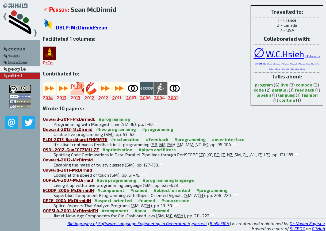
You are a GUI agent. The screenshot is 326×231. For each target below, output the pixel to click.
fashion (310, 94)
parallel (280, 89)
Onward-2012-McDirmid (68, 159)
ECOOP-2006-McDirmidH (68, 190)
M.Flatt (258, 63)
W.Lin (292, 69)
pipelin (263, 94)
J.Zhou (297, 69)
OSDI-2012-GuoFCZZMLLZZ (71, 149)
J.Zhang (277, 69)
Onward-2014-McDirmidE (69, 119)
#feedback (157, 139)
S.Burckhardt (267, 64)
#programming (114, 119)
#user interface (228, 139)
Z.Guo (313, 64)
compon (304, 84)
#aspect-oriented (113, 200)
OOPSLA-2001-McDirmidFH (70, 210)
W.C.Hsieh (285, 54)
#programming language (168, 180)
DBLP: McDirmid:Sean (81, 27)
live (284, 84)
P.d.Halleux (285, 64)
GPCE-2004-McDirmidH (67, 200)
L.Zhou (302, 69)
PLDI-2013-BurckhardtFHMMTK (75, 139)
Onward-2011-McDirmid (67, 169)
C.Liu (287, 69)
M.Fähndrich (277, 64)
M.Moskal (293, 64)
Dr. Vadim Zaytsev (307, 223)
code (259, 89)
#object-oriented (172, 190)
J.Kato (308, 64)
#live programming (116, 129)
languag (286, 94)
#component (110, 190)
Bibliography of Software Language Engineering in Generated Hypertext (137, 223)
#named (138, 190)
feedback (304, 89)
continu (287, 100)
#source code (175, 200)
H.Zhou (283, 69)
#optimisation (117, 149)
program (264, 84)
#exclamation (125, 139)
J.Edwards (312, 56)
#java (140, 210)
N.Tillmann (301, 64)
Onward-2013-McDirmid (68, 129)
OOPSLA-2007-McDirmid (68, 180)
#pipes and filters (157, 149)
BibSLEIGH (219, 223)
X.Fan (317, 64)
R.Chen (271, 69)
